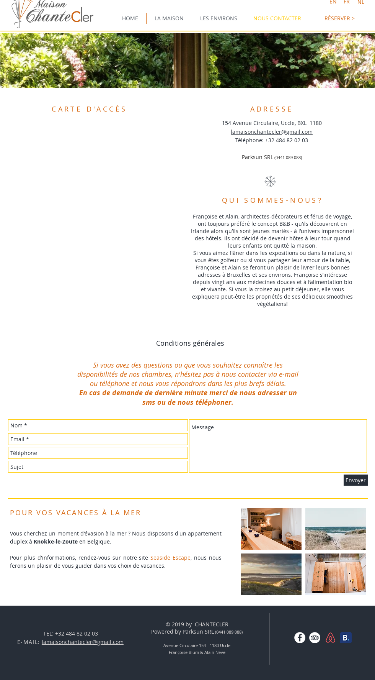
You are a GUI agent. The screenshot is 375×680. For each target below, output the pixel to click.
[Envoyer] (356, 480)
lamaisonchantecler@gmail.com (272, 131)
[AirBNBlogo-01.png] (330, 637)
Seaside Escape (170, 557)
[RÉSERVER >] (339, 18)
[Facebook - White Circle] (299, 637)
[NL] (360, 2)
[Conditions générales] (190, 343)
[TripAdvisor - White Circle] (314, 637)
